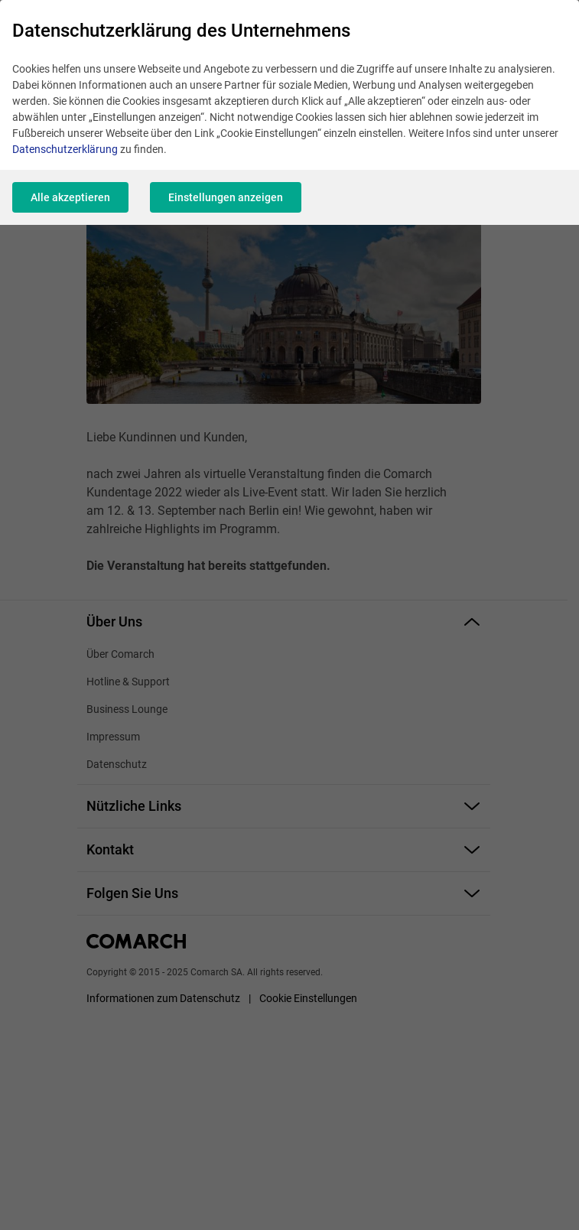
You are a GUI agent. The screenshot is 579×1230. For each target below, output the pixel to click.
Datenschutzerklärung (65, 149)
